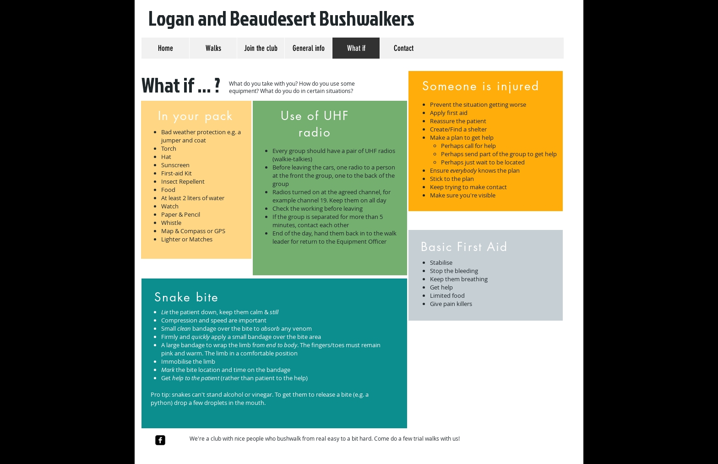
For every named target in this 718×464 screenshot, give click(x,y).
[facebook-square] (160, 440)
